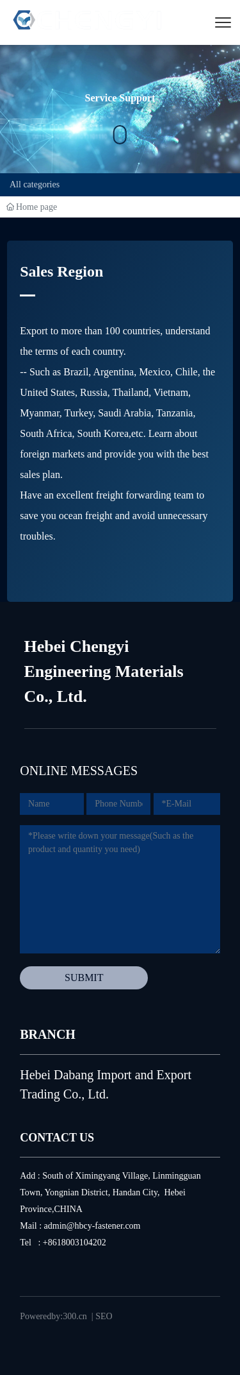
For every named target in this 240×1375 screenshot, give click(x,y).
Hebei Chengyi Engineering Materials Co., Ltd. (104, 671)
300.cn (75, 1316)
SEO (103, 1316)
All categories (35, 184)
